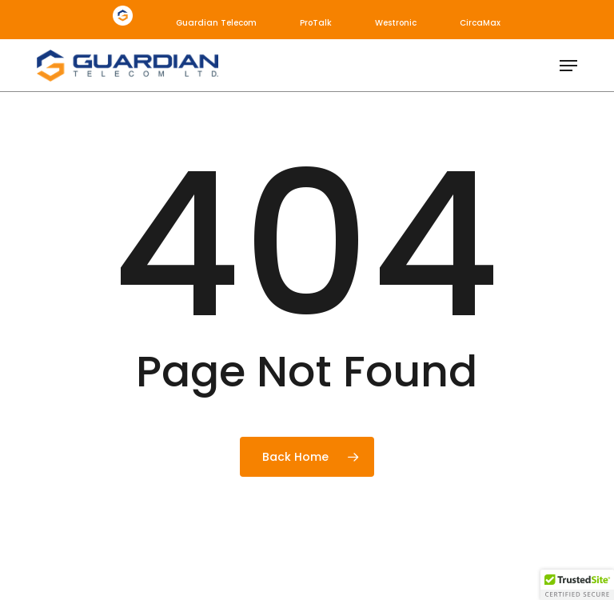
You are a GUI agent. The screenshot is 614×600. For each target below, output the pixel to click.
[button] (568, 66)
